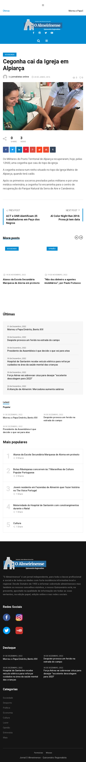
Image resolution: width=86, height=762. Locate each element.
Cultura (17, 523)
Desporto (7, 702)
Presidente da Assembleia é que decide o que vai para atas (38, 351)
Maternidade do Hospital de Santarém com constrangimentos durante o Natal (46, 507)
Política (6, 707)
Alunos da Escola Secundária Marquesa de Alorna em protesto (21, 281)
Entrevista (8, 732)
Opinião (52, 248)
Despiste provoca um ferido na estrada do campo (33, 340)
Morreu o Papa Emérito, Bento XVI (25, 329)
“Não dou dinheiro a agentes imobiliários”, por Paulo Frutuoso (62, 281)
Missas (49, 752)
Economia (8, 712)
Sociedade (10, 54)
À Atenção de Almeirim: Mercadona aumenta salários (35, 389)
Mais (5, 737)
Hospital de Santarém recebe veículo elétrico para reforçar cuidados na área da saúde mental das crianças (38, 363)
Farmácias (38, 752)
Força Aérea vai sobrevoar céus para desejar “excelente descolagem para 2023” (37, 377)
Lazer (5, 722)
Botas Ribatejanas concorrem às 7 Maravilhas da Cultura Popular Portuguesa (43, 471)
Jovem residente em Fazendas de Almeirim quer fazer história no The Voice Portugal (46, 489)
